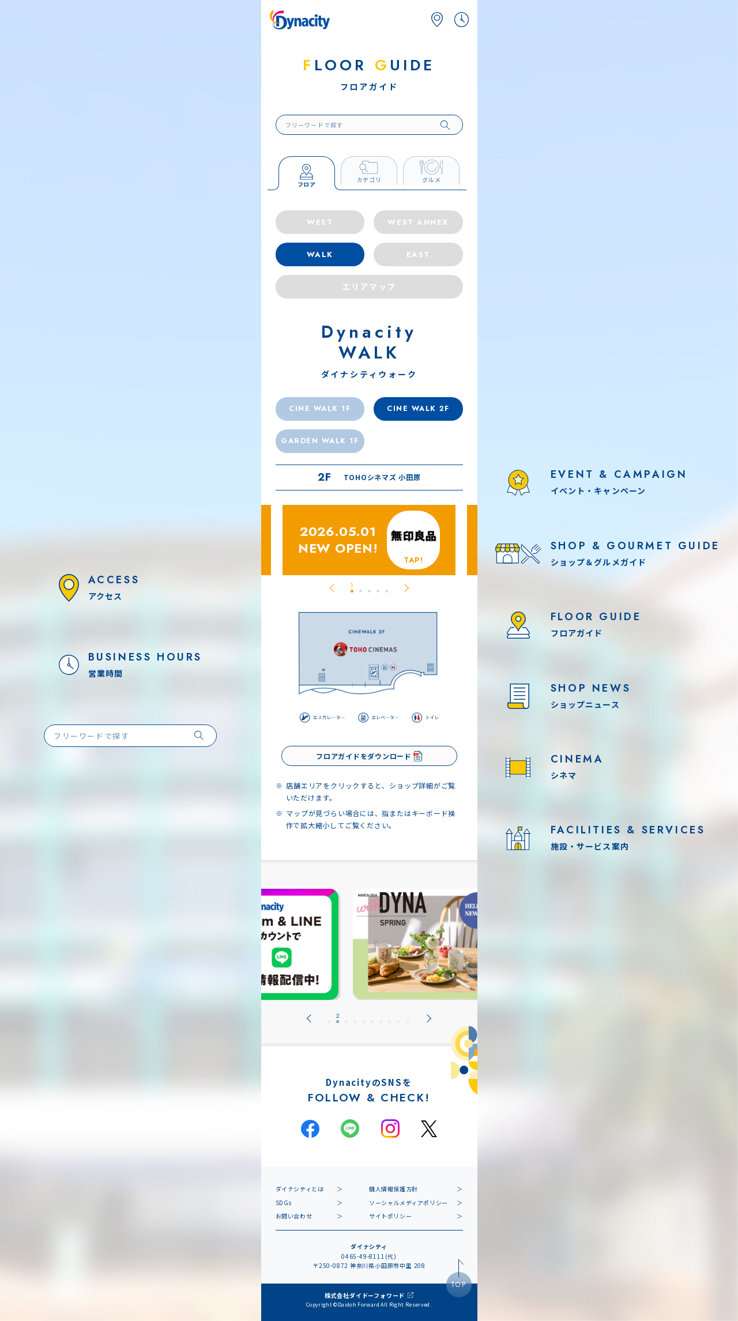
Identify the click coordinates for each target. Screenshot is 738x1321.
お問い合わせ (294, 1215)
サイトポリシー (390, 1215)
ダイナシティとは (300, 1188)
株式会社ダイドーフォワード (365, 1295)
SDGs (284, 1202)
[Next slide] (406, 588)
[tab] (352, 588)
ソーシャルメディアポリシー (408, 1202)
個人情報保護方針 (393, 1188)
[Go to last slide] (332, 588)
